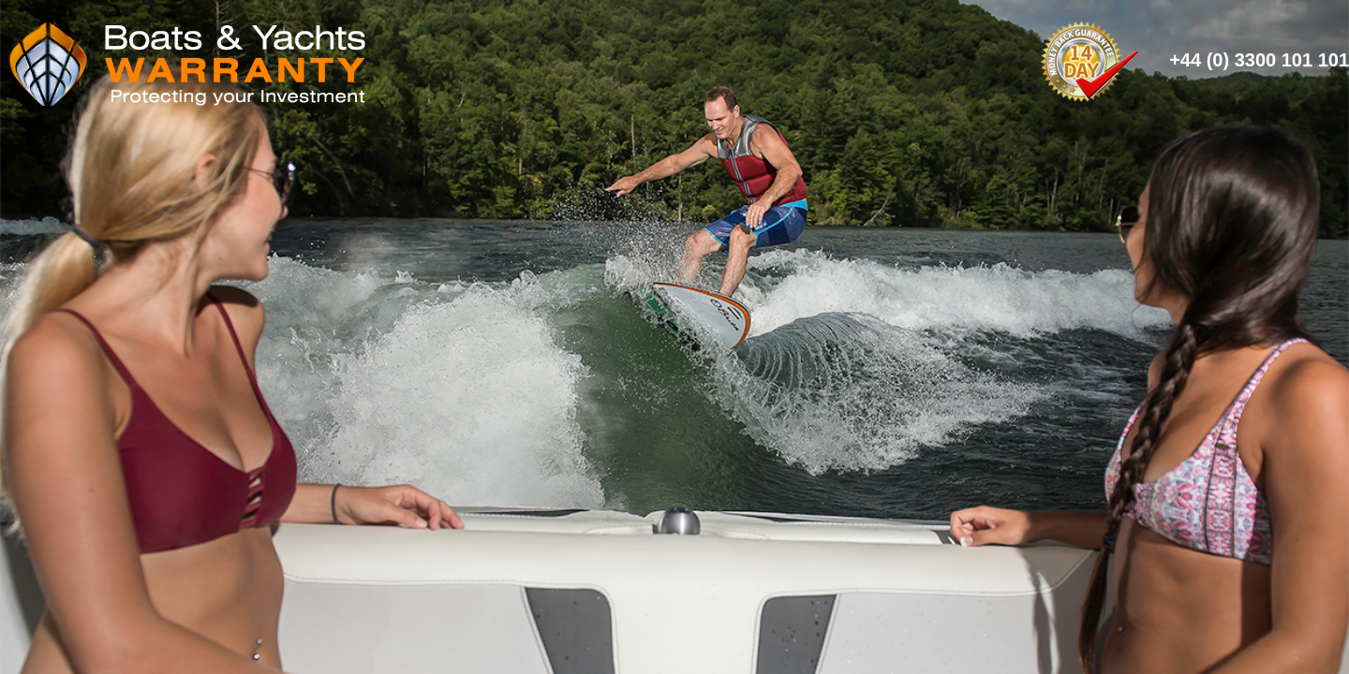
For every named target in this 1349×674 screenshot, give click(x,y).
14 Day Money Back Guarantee (1089, 60)
